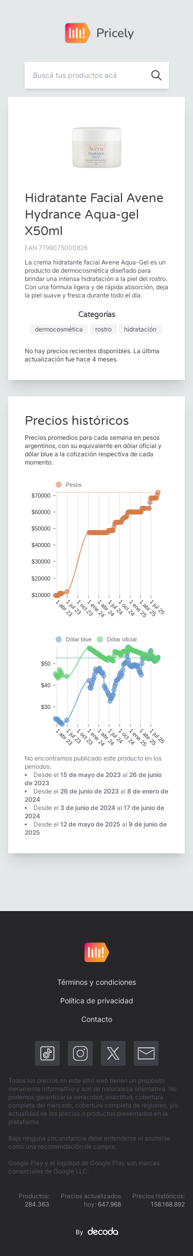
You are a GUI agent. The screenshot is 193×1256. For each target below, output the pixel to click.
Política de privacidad (96, 1000)
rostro (103, 329)
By (97, 1232)
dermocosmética (59, 329)
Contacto (96, 1019)
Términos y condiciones (96, 982)
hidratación (140, 329)
